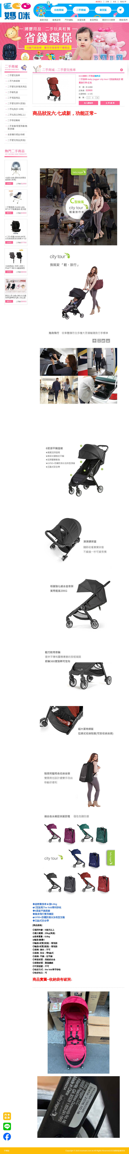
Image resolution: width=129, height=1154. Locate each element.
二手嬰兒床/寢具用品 (17, 87)
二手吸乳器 (13, 92)
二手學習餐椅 (14, 120)
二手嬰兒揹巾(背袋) (16, 103)
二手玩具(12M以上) (16, 115)
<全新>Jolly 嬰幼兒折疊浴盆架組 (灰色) (15, 179)
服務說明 (56, 20)
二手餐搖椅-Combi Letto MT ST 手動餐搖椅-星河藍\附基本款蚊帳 (15, 209)
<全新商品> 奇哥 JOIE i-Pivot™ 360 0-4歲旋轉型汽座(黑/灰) (15, 268)
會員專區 (94, 20)
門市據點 (69, 20)
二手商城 (81, 10)
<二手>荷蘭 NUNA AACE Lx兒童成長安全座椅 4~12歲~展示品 (15, 239)
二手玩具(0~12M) (16, 109)
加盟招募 (81, 20)
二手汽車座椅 (14, 81)
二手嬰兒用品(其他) (16, 140)
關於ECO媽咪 (108, 20)
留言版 (103, 10)
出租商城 (58, 10)
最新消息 (44, 20)
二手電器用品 (14, 98)
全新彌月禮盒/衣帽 (16, 134)
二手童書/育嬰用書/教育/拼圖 (17, 127)
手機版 (6, 1151)
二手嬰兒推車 (14, 75)
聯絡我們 (123, 20)
